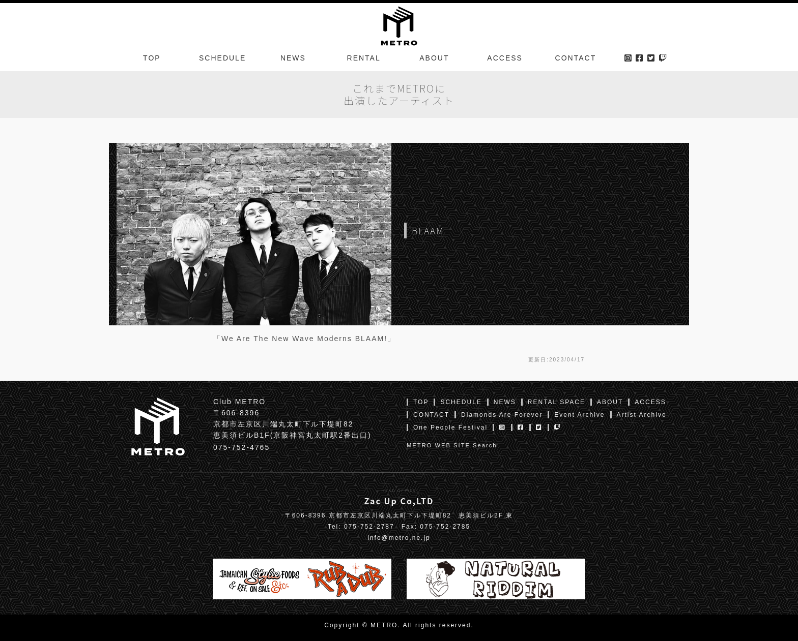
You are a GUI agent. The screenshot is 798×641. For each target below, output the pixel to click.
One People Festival (450, 427)
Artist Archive (642, 414)
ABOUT (434, 58)
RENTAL (364, 58)
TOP (152, 58)
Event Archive (579, 414)
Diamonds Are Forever (502, 414)
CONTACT (575, 58)
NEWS (293, 58)
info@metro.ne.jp (399, 537)
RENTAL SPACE (556, 402)
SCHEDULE (222, 58)
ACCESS (505, 58)
